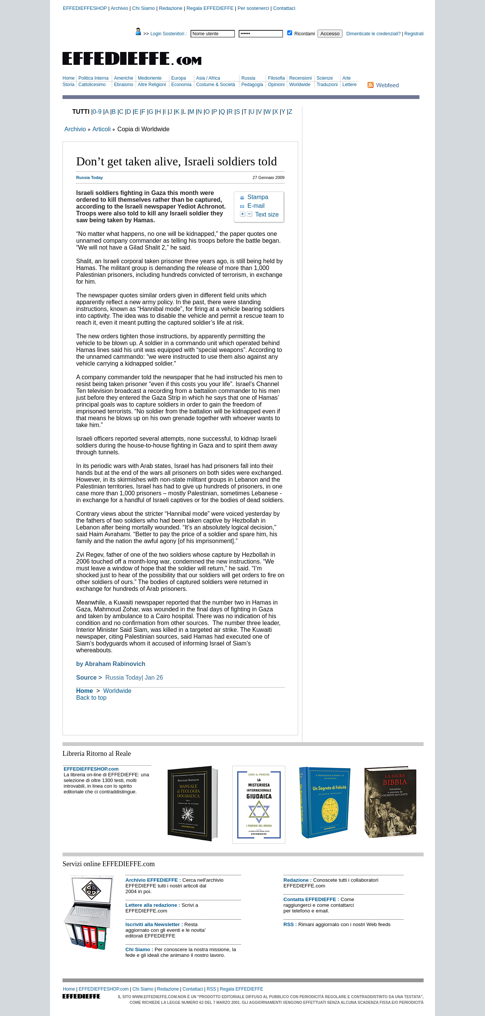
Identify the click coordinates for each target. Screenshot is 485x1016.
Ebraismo (123, 84)
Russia (248, 78)
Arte (347, 78)
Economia (181, 84)
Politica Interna (93, 78)
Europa (178, 78)
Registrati (414, 33)
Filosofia (276, 78)
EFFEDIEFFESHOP (85, 8)
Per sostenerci (253, 8)
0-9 (97, 111)
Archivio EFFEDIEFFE (151, 880)
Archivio (119, 8)
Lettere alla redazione (151, 905)
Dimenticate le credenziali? (373, 33)
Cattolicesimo (92, 84)
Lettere (350, 84)
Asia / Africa (208, 78)
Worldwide (299, 84)
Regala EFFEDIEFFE (209, 8)
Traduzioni (327, 84)
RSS (288, 924)
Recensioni (300, 78)
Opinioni (276, 84)
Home (69, 78)
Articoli (101, 129)
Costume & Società (215, 84)
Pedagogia (252, 84)
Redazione (170, 8)
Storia (68, 84)
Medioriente (150, 78)
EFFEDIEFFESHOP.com (91, 769)
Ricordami (304, 33)
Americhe (123, 78)
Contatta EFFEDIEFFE (309, 899)
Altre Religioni (152, 84)
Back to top (91, 697)
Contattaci (284, 8)
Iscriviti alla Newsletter (152, 924)
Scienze (325, 78)
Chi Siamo (143, 8)
